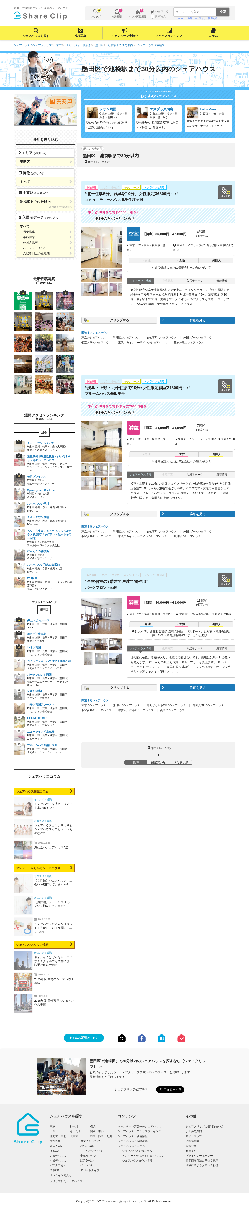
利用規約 (191, 1150)
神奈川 (74, 1126)
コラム (213, 36)
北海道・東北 (58, 1136)
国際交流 (212, 18)
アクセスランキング (169, 36)
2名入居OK (87, 1145)
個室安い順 (158, 762)
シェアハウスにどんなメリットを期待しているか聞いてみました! (53, 927)
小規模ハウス (58, 1160)
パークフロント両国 (101, 587)
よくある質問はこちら (83, 1038)
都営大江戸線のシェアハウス (135, 710)
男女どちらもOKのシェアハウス (166, 705)
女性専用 (55, 1141)
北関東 (74, 1136)
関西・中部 (97, 1131)
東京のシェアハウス (93, 337)
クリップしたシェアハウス (66, 1181)
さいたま (75, 1131)
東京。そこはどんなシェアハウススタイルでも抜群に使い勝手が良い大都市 (53, 961)
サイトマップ (194, 1136)
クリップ (96, 13)
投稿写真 (80, 36)
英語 (190, 18)
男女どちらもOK (90, 1141)
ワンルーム (180, 18)
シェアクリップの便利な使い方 (205, 1126)
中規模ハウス (88, 1155)
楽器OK (54, 1170)
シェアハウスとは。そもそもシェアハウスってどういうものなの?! (53, 829)
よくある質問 (194, 1131)
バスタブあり (58, 1165)
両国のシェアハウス (172, 710)
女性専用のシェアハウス (162, 337)
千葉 (52, 1131)
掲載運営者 (192, 1141)
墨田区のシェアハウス (126, 337)
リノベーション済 (91, 1150)
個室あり (55, 1150)
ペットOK (86, 1165)
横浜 (93, 1126)
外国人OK (56, 1145)
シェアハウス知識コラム (32, 791)
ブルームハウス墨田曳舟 (105, 393)
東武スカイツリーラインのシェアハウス (142, 342)
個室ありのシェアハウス (96, 342)
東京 (52, 1126)
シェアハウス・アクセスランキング (139, 1131)
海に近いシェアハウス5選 (51, 847)
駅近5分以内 (88, 1160)
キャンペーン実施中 (124, 36)
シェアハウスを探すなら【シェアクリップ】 (126, 1201)
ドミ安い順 (181, 762)
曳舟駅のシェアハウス (187, 536)
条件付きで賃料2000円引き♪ (116, 212)
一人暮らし (200, 18)
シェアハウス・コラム (131, 1145)
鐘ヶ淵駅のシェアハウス (189, 342)
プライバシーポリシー (199, 1155)
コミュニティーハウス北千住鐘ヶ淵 (114, 200)
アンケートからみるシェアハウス (38, 868)
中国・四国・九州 (101, 1136)
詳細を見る (198, 320)
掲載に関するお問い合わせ (202, 1165)
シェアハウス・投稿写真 (133, 1141)
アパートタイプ (89, 1170)
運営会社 (191, 1145)
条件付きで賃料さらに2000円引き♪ (121, 406)
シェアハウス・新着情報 (133, 1136)
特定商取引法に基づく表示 (202, 1160)
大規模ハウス (58, 1155)
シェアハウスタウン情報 (32, 944)
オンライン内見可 (61, 1175)
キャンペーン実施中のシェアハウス (139, 1126)
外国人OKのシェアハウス (198, 337)
